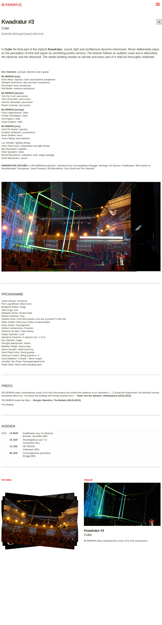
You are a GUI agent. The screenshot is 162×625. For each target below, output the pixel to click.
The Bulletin (7, 404)
